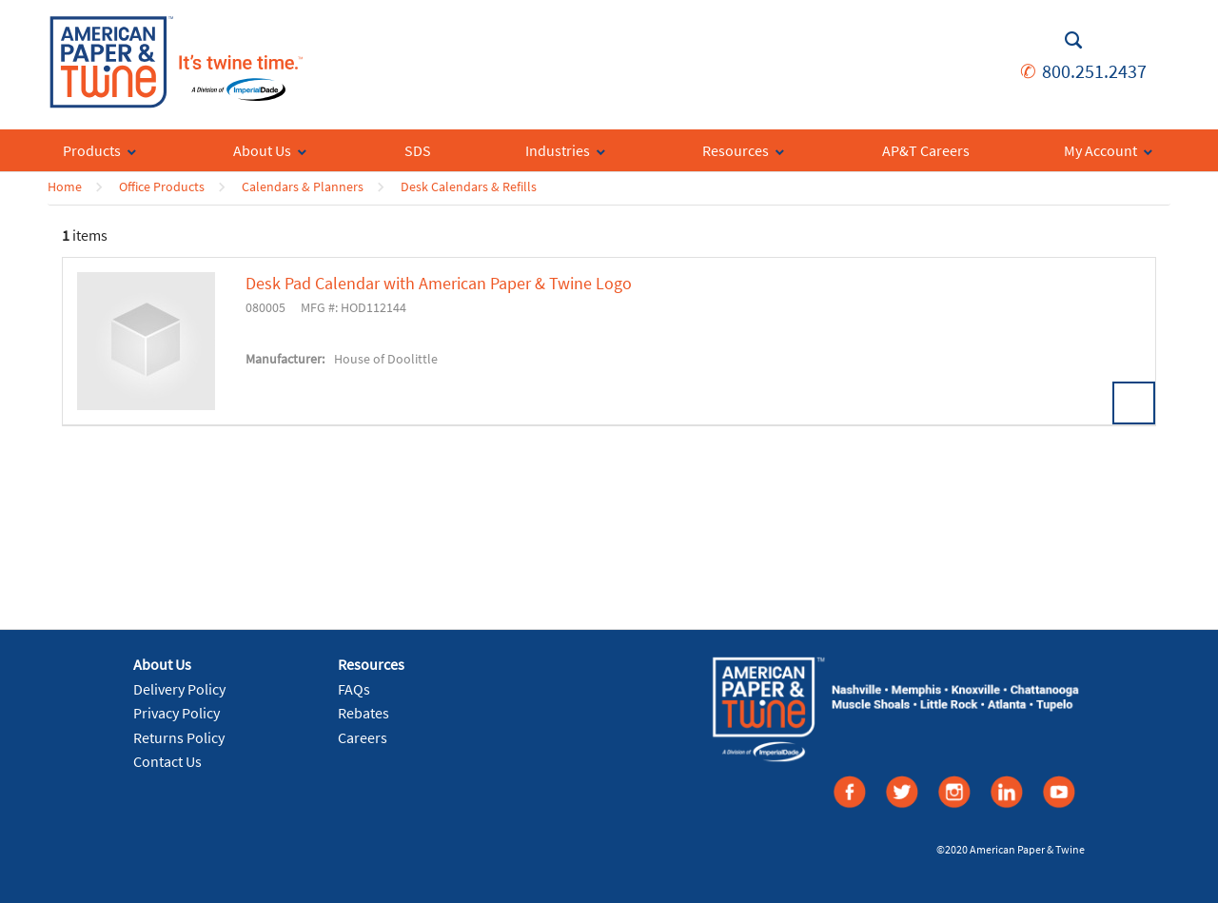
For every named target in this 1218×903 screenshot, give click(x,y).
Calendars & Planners (302, 186)
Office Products (162, 186)
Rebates (363, 712)
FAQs (354, 688)
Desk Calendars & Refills (469, 186)
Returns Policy (179, 737)
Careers (362, 737)
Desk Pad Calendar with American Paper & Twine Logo (439, 283)
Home (65, 186)
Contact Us (167, 761)
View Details (1133, 403)
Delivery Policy (179, 688)
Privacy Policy (176, 712)
